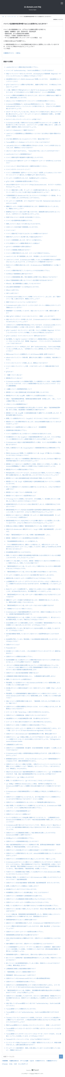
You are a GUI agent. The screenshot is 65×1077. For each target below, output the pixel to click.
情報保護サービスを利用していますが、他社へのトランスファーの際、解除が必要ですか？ (32, 312)
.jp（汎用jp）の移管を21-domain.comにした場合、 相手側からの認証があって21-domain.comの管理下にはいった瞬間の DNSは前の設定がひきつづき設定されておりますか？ (33, 786)
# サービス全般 (24, 1061)
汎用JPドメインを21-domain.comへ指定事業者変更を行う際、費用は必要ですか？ (31, 734)
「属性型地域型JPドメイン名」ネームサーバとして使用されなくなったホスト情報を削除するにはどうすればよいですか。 (33, 567)
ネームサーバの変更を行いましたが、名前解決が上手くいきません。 (27, 178)
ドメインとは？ (11, 230)
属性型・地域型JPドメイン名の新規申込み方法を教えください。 (26, 538)
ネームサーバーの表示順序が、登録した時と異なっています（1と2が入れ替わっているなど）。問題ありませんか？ (33, 1049)
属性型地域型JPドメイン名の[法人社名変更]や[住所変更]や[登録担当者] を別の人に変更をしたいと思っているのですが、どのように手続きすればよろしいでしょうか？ (33, 511)
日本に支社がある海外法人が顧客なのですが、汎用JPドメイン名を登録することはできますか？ (33, 939)
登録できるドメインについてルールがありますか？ (21, 302)
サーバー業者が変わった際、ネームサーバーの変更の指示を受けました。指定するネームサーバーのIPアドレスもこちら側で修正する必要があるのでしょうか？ (33, 191)
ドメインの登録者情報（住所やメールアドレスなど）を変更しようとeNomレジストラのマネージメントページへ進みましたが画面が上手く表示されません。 (34, 174)
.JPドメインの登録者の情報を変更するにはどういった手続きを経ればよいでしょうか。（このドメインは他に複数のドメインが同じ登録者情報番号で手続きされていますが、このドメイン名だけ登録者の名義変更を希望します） (33, 667)
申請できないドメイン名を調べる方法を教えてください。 (23, 217)
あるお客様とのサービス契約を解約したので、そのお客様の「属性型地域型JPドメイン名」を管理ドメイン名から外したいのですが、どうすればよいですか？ (33, 624)
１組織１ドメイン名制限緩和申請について (19, 389)
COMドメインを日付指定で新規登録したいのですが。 (22, 227)
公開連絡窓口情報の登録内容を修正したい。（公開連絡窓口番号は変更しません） (31, 676)
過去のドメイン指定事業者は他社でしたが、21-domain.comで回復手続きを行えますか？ (33, 923)
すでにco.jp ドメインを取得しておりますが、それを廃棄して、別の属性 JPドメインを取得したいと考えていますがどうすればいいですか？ (33, 500)
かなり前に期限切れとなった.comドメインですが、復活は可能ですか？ (28, 139)
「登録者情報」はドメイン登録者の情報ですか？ (21, 972)
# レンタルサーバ (23, 1064)
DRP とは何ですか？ (12, 293)
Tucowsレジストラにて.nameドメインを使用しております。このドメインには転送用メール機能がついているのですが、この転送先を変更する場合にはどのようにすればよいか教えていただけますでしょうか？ (33, 1019)
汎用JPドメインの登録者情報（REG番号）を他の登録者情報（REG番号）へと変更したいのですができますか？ (34, 749)
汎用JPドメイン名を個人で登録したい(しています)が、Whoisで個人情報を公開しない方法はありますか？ (33, 910)
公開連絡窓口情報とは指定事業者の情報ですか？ (21, 969)
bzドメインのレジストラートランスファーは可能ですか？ (24, 119)
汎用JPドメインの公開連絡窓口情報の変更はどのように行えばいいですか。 (29, 899)
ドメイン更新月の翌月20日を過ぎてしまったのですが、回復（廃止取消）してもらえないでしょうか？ (33, 927)
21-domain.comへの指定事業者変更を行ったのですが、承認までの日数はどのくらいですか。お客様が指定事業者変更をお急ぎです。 (33, 613)
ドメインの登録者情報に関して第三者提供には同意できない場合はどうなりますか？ (32, 277)
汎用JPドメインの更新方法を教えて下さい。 (19, 656)
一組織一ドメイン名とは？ (14, 375)
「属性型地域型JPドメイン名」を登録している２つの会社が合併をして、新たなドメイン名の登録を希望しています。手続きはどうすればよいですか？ (33, 618)
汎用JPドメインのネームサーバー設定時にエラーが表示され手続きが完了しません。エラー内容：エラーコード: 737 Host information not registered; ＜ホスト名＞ (33, 729)
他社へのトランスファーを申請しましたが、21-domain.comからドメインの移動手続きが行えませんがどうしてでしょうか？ (33, 320)
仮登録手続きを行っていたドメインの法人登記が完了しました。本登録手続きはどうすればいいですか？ (33, 505)
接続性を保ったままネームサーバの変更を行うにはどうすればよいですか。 (29, 578)
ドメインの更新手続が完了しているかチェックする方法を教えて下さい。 (28, 270)
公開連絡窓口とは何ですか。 (15, 744)
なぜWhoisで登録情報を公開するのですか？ (19, 274)
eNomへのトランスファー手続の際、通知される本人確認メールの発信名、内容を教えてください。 (33, 358)
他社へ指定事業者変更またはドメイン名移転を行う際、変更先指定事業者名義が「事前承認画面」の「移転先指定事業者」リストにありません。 (33, 846)
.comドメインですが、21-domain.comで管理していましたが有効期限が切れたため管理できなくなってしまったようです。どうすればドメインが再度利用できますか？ (33, 261)
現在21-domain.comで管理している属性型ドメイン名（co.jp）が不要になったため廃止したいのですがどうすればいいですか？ (33, 454)
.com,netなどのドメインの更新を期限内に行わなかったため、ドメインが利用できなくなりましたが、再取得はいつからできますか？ (33, 146)
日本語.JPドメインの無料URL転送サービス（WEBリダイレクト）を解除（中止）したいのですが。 (33, 689)
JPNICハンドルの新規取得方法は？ (17, 404)
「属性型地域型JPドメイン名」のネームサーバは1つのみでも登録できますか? (30, 605)
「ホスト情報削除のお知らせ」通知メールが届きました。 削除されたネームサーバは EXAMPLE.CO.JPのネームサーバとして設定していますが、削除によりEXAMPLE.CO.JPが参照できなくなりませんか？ (33, 546)
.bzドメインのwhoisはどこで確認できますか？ (20, 130)
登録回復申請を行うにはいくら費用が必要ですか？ (21, 920)
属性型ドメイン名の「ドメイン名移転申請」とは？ (21, 492)
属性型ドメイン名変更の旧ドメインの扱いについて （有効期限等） (26, 427)
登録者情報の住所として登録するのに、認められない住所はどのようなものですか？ (32, 954)
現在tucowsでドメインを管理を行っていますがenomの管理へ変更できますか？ (30, 354)
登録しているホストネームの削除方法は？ (19, 679)
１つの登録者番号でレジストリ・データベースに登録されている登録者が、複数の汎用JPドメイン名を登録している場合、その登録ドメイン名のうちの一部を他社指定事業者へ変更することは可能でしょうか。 (33, 949)
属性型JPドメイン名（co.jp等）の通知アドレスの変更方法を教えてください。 (30, 395)
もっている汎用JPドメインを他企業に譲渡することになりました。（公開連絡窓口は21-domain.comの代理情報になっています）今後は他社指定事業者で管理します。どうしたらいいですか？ (33, 819)
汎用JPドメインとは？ (13, 645)
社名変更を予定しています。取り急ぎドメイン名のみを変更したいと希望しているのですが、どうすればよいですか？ (33, 629)
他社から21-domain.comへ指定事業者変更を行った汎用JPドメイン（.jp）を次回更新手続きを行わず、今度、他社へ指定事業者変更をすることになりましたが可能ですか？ (33, 773)
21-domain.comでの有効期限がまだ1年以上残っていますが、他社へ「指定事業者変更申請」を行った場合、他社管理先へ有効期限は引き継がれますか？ (33, 408)
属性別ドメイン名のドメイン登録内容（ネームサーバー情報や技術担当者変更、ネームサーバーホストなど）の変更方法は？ (33, 516)
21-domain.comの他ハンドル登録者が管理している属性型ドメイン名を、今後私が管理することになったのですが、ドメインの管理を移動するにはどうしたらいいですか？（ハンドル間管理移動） (33, 383)
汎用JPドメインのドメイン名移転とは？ (18, 814)
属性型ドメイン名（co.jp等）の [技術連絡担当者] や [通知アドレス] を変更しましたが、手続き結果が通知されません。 (33, 414)
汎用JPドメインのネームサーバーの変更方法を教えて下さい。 (25, 932)
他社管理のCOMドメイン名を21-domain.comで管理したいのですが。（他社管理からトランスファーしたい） (33, 80)
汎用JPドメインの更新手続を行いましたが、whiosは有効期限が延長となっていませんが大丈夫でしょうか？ (34, 854)
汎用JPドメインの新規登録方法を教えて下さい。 (21, 982)
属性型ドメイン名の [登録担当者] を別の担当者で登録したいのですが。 (28, 392)
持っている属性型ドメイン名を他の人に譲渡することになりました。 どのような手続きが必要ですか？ (33, 488)
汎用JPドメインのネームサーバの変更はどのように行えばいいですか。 (28, 902)
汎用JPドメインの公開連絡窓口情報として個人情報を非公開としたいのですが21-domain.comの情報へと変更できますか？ (31, 834)
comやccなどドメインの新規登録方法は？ (19, 154)
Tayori (32, 1073)
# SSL (10, 1064)
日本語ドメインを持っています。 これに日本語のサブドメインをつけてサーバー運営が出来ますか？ (33, 652)
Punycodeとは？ (11, 648)
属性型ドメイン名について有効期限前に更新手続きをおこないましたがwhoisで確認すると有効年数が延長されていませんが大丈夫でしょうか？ (33, 460)
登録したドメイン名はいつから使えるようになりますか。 (23, 224)
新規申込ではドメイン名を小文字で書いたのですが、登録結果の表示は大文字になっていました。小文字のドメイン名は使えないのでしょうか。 (33, 213)
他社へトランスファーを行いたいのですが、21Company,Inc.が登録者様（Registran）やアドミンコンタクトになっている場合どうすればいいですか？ (33, 75)
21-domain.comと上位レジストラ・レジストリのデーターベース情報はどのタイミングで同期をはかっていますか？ (33, 306)
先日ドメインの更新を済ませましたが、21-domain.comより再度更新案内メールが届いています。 (33, 266)
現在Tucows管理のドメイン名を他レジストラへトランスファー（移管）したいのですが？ (33, 1025)
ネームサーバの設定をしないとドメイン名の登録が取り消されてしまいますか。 (30, 575)
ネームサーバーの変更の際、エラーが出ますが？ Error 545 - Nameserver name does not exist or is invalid (33, 202)
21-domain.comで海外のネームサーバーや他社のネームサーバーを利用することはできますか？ (33, 162)
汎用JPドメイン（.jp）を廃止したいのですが (20, 777)
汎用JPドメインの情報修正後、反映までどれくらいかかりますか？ (26, 715)
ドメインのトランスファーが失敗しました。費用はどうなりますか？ (27, 363)
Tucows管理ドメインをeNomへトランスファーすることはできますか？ (28, 142)
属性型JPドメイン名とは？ (14, 378)
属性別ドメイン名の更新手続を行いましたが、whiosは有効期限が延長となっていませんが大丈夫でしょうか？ (33, 423)
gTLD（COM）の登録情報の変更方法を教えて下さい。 (22, 181)
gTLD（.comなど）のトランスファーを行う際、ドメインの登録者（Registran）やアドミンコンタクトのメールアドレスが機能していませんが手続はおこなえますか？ (33, 331)
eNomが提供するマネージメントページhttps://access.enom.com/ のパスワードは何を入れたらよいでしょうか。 (34, 186)
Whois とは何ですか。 (13, 290)
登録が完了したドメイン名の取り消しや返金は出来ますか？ (24, 237)
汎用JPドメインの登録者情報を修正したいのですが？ (22, 841)
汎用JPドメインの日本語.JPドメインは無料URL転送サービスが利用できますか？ (31, 850)
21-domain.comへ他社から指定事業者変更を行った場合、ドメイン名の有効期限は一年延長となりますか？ (33, 443)
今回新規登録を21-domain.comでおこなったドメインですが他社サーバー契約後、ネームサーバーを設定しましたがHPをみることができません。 (33, 196)
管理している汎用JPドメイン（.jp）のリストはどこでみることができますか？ (30, 780)
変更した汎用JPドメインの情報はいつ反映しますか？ (22, 886)
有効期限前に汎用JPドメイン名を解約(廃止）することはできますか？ (27, 892)
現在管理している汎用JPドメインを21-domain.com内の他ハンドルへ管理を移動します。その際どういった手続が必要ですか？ (33, 684)
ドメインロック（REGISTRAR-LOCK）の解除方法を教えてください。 (27, 166)
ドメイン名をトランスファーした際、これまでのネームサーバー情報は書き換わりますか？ (32, 367)
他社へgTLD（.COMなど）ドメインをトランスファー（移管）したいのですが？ (30, 316)
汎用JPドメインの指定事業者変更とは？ (18, 811)
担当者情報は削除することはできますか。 (19, 552)
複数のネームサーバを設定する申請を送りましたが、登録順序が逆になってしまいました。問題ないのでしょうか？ (32, 207)
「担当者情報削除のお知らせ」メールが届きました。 (22, 541)
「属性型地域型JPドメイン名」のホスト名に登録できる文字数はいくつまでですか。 (32, 572)
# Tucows (5, 1064)
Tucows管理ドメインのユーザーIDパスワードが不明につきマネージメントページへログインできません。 (33, 1029)
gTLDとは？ (10, 372)
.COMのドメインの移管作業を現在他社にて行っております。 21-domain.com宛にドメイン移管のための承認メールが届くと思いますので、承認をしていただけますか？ (33, 326)
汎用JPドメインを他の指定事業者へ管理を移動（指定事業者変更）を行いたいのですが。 (33, 883)
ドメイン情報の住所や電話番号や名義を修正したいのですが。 (25, 157)
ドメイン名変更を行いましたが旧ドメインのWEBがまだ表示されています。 (29, 434)
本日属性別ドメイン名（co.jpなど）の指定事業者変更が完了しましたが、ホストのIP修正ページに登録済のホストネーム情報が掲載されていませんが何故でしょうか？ (33, 438)
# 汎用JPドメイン (40, 1061)
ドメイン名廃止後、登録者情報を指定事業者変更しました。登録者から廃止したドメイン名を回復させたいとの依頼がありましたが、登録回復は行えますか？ (33, 915)
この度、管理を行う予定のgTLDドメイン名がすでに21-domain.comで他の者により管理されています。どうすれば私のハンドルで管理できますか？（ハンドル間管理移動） (33, 91)
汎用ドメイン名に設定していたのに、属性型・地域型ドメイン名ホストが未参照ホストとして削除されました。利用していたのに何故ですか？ (33, 562)
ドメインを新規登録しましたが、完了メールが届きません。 (24, 240)
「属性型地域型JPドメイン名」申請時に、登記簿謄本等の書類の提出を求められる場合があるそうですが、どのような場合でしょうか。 (33, 991)
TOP (3, 16)
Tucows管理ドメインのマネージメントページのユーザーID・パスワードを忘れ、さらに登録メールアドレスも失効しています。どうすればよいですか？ (33, 1035)
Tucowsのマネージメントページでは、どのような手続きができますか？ (28, 1039)
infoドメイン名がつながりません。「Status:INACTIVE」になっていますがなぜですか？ (33, 151)
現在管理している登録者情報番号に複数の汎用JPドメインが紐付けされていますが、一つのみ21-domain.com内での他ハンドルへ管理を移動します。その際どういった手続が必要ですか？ (33, 695)
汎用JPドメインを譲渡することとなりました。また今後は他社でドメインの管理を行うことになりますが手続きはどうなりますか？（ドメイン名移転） (33, 798)
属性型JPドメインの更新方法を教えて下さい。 (20, 469)
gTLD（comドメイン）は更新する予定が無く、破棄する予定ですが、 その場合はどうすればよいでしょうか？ (33, 85)
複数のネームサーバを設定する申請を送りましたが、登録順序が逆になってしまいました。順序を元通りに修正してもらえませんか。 (32, 601)
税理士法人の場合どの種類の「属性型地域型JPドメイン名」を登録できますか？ (30, 526)
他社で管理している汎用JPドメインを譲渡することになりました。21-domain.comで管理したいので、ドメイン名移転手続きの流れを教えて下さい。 (33, 806)
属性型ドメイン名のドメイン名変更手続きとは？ (21, 496)
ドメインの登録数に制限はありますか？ (18, 250)
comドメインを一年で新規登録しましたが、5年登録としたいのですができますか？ (31, 256)
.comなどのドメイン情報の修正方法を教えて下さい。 (22, 67)
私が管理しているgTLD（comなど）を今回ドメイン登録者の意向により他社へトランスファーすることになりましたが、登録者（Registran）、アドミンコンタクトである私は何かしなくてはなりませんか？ (33, 341)
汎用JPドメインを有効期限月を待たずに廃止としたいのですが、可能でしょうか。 (31, 859)
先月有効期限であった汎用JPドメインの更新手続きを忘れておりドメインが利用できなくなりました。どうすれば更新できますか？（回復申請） (33, 661)
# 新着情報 (5, 1061)
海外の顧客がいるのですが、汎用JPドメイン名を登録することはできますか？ (30, 944)
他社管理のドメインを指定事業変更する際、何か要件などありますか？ (28, 718)
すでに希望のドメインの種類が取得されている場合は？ (23, 243)
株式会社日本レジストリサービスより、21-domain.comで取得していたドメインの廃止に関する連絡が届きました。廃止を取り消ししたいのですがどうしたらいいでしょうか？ (33, 474)
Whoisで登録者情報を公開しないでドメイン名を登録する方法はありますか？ (29, 280)
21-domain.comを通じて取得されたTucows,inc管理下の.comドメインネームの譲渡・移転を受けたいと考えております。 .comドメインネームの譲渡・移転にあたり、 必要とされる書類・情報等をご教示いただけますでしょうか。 (33, 125)
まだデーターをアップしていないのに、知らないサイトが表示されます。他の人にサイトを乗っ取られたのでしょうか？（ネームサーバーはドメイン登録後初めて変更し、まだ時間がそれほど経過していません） (34, 114)
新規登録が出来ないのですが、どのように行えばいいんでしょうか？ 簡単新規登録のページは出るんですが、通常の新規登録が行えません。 (33, 760)
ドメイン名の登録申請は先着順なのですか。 (19, 220)
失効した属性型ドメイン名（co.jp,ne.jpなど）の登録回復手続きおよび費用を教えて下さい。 (33, 449)
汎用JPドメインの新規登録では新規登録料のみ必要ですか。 (24, 896)
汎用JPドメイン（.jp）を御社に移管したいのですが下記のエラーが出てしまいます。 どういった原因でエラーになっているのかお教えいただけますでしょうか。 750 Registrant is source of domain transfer (33, 739)
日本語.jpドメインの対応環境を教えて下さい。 (20, 838)
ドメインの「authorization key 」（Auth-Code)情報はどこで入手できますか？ (30, 70)
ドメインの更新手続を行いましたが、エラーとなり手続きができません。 (28, 253)
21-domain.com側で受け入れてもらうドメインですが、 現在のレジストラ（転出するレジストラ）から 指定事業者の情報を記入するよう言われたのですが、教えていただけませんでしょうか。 (33, 827)
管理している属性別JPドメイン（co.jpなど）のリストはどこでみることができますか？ (33, 418)
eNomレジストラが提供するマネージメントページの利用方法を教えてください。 (31, 101)
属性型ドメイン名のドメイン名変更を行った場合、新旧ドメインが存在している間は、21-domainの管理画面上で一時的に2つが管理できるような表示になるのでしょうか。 (33, 465)
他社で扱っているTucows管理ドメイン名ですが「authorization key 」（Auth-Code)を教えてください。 (33, 1004)
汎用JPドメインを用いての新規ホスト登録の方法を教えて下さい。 (26, 725)
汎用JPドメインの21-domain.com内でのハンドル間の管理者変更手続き (28, 978)
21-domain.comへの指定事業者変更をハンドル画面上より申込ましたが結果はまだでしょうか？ (33, 792)
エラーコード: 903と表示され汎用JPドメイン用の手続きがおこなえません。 (29, 722)
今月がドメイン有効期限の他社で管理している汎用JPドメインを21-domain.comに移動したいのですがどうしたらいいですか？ (33, 873)
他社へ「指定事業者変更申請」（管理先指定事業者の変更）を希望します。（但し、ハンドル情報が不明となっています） (33, 400)
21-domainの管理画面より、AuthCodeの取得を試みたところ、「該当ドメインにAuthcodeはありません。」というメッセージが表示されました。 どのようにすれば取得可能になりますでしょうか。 (33, 106)
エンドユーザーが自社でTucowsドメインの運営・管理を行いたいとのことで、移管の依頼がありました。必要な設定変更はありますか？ (33, 1043)
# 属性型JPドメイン (8, 53)
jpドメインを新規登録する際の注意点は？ (19, 246)
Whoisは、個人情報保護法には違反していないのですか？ (23, 283)
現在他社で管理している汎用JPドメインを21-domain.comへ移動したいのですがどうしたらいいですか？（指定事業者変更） (33, 878)
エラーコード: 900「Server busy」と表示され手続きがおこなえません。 (28, 712)
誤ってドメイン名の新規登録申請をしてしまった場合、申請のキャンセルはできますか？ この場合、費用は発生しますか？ (33, 964)
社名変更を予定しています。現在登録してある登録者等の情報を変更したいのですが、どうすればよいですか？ (34, 640)
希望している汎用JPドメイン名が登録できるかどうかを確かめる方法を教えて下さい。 (32, 905)
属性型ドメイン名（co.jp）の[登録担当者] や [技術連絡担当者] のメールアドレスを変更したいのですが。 (33, 482)
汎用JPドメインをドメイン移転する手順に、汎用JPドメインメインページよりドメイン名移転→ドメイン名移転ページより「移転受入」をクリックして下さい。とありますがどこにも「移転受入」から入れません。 (33, 766)
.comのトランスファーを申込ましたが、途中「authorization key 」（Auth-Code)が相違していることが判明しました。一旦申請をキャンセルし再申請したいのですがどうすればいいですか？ (33, 349)
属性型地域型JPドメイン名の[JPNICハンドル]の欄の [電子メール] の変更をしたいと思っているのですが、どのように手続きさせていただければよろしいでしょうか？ (33, 522)
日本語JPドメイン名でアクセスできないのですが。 (21, 889)
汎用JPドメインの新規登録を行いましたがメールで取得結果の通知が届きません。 (31, 802)
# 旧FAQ (18, 53)
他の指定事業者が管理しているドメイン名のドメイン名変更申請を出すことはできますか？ (32, 635)
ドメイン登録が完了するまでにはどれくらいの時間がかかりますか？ (27, 233)
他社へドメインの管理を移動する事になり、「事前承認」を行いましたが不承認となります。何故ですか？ (33, 702)
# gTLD (32, 1061)
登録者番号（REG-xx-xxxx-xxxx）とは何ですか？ (21, 975)
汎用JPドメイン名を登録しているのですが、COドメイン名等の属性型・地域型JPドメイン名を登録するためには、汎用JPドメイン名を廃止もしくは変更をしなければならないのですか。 (33, 998)
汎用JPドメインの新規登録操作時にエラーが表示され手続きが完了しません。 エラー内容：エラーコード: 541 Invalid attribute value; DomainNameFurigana (33, 986)
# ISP (15, 1064)
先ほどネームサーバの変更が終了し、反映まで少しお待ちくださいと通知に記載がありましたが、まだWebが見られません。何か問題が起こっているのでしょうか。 (33, 590)
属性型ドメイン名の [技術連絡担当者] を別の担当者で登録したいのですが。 (29, 478)
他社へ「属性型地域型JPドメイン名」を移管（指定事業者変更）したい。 (28, 535)
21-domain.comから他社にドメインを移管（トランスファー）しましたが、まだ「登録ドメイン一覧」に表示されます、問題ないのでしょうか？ (33, 298)
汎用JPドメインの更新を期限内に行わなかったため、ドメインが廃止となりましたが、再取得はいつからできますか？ (33, 707)
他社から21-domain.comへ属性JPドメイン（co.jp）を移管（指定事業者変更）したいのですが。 (34, 530)
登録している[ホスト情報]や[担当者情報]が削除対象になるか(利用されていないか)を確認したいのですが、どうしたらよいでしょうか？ (33, 556)
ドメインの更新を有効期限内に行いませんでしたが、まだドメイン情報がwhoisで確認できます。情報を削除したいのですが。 (33, 96)
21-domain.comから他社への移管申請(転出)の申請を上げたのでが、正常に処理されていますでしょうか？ (33, 754)
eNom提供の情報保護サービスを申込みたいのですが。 (23, 287)
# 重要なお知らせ (14, 1061)
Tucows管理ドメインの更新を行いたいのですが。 (21, 1009)
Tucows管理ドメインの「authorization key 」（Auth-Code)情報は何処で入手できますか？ (32, 1013)
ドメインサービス (11, 16)
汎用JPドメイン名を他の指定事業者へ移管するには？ (22, 673)
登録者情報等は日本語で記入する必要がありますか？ (22, 935)
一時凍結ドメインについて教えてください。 (19, 609)
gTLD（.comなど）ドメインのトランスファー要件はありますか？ (26, 336)
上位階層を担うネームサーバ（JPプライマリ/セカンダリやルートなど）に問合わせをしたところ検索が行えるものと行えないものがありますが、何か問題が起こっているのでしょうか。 (34, 583)
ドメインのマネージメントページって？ (18, 169)
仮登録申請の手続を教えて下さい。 (17, 430)
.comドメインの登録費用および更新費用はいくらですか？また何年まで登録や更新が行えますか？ (33, 134)
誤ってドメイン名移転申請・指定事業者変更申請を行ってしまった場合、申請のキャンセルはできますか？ (33, 959)
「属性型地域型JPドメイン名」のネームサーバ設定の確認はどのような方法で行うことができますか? (33, 595)
